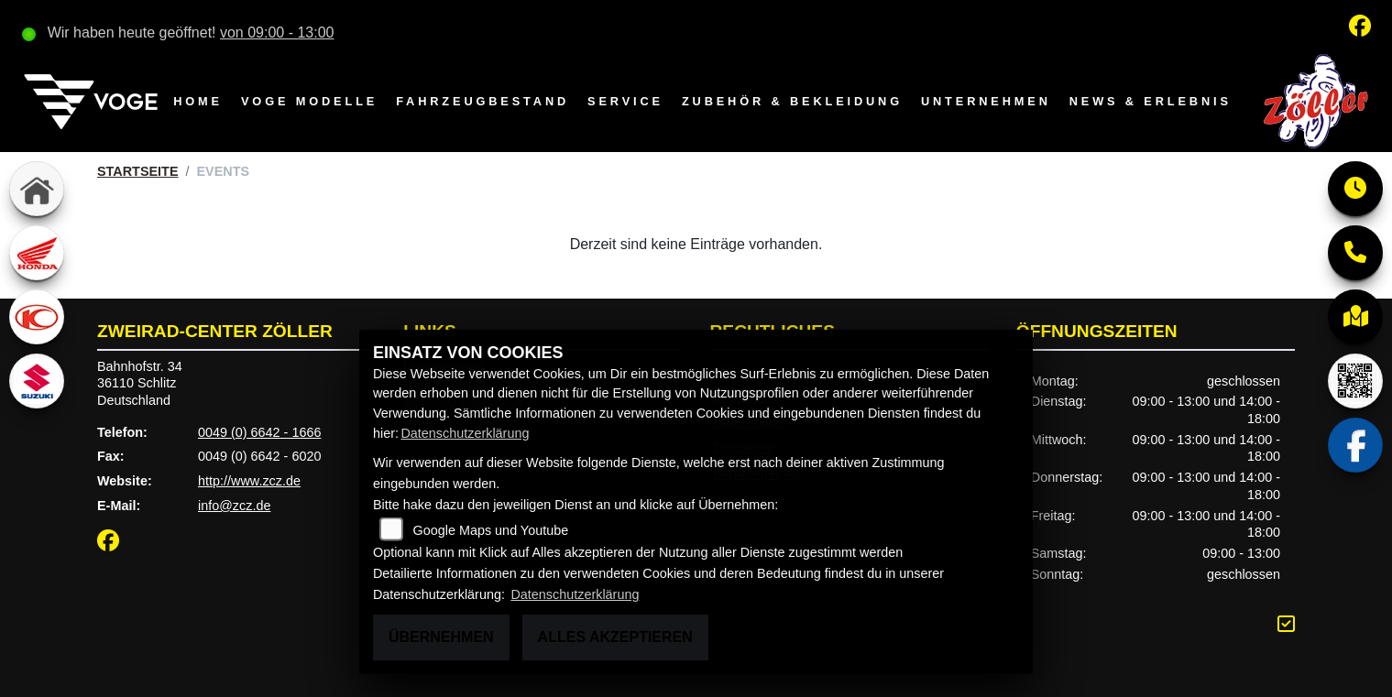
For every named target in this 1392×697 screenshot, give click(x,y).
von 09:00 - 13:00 (277, 32)
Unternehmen (986, 101)
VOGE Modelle (309, 101)
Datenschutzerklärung (464, 433)
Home (198, 101)
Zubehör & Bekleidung (792, 101)
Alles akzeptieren (615, 637)
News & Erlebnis (1150, 101)
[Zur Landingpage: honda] (36, 252)
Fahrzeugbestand (482, 101)
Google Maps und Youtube (491, 530)
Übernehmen (441, 637)
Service (625, 101)
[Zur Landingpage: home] (36, 188)
